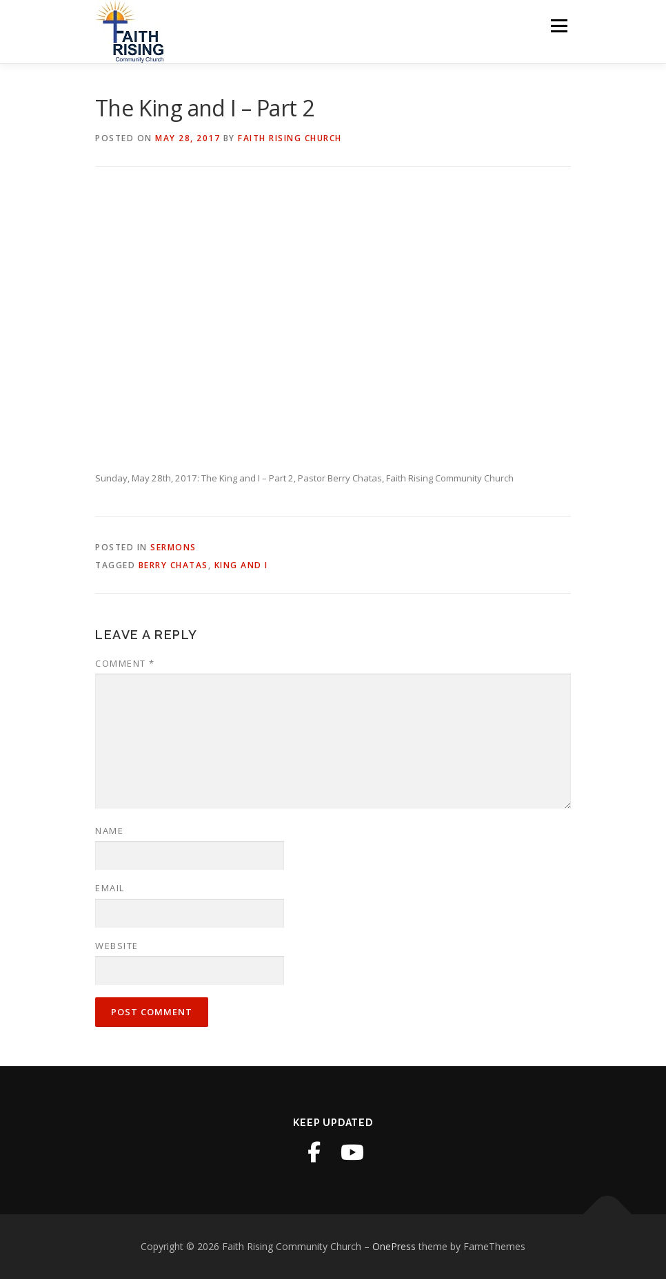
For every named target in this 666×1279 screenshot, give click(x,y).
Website (117, 945)
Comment (125, 663)
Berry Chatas (173, 565)
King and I (241, 565)
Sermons (173, 547)
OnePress (394, 1246)
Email (110, 888)
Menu (559, 25)
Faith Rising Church (290, 138)
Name (109, 830)
